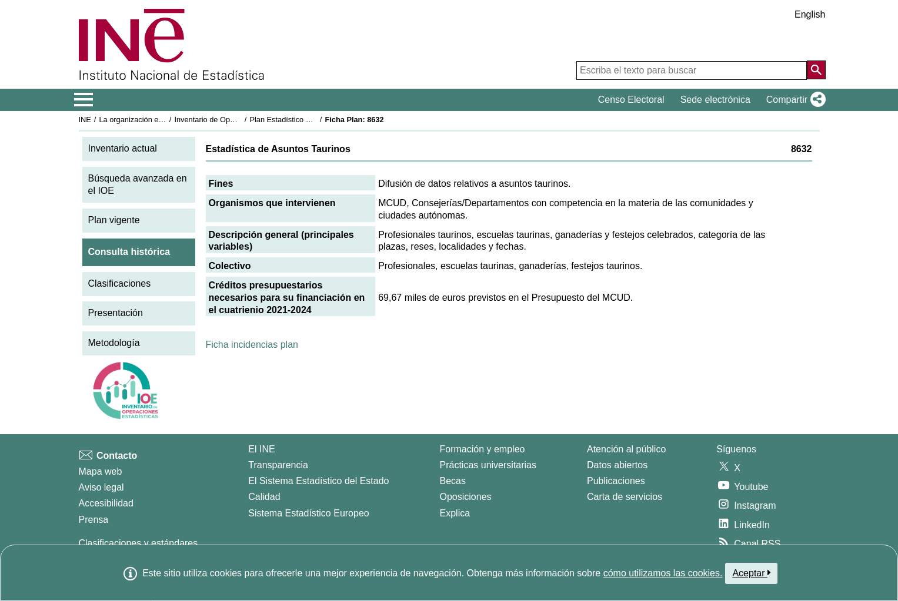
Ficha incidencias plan (252, 345)
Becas (453, 481)
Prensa (94, 520)
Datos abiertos (617, 465)
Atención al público (626, 449)
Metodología (114, 343)
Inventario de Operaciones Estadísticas (239, 119)
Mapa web (100, 471)
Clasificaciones (119, 283)
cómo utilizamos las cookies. (663, 573)
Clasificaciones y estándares (138, 543)
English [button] (809, 14)
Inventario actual (122, 148)
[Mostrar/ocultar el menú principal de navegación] (84, 99)
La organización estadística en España (163, 119)
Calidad (264, 497)
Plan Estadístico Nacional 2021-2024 (311, 119)
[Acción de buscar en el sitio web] (816, 70)
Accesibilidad (106, 503)
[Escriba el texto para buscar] (691, 70)
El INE (261, 449)
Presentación (115, 313)
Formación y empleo (482, 449)
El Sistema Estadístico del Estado (318, 481)
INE (85, 119)
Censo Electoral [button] (631, 100)
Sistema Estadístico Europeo (308, 513)
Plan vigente (114, 220)
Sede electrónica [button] (715, 100)
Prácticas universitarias (488, 465)
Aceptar (751, 573)
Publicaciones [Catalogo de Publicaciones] (616, 481)
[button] (794, 99)
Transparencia (278, 465)
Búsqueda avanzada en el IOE (137, 184)
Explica (455, 513)
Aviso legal (101, 487)
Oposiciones (466, 497)
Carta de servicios (624, 497)
